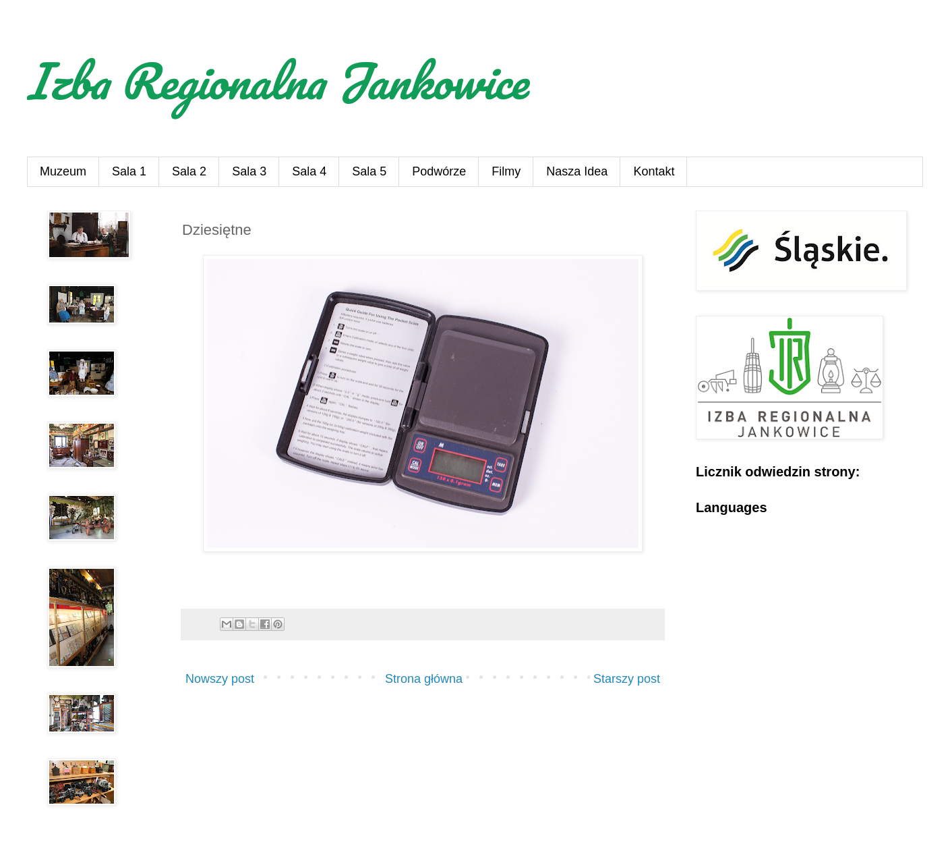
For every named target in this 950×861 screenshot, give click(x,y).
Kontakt (653, 171)
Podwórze (439, 171)
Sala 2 (189, 171)
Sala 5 (369, 171)
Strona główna (424, 679)
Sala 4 (309, 171)
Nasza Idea (576, 171)
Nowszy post (219, 679)
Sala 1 (129, 171)
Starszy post (626, 679)
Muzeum (63, 171)
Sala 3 (249, 171)
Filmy (506, 171)
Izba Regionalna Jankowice (277, 80)
